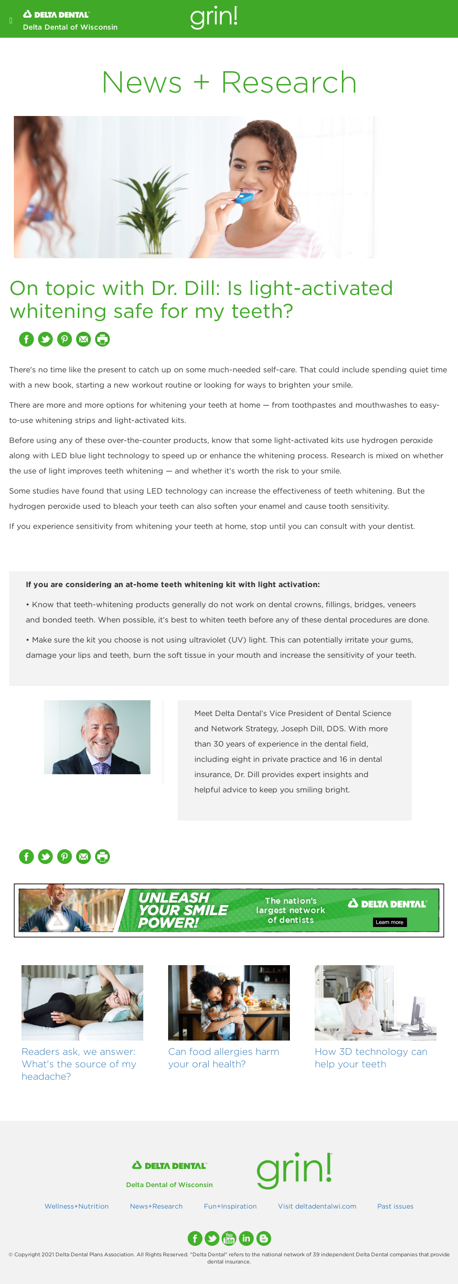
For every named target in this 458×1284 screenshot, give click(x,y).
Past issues (395, 1206)
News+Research (156, 1206)
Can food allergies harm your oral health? (223, 1057)
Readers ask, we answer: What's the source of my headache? (79, 1063)
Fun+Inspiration (230, 1206)
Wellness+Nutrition (76, 1206)
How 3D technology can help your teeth (371, 1057)
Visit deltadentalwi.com (317, 1206)
